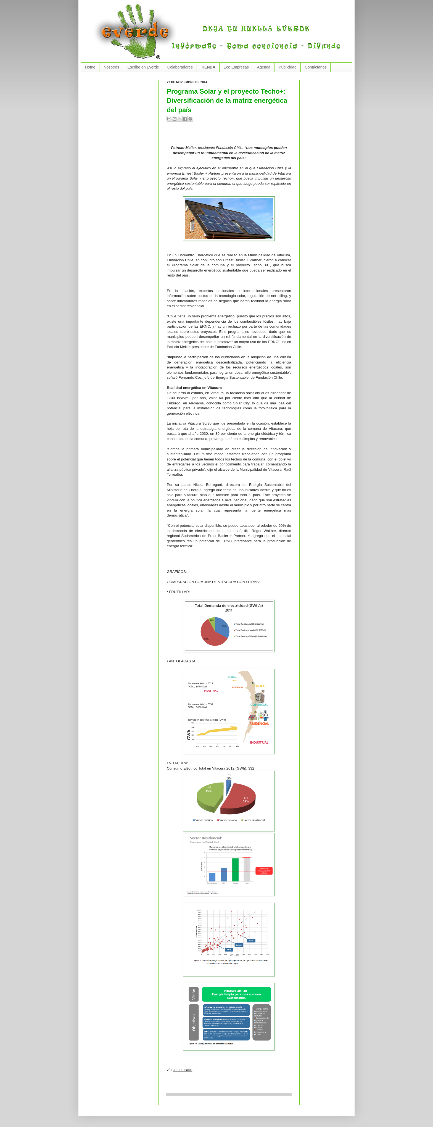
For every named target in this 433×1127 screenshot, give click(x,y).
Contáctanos (316, 67)
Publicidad (288, 67)
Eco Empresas (236, 67)
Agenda (263, 67)
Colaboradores (180, 67)
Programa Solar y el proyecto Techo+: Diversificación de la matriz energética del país (227, 101)
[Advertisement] (231, 135)
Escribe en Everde (143, 67)
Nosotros (111, 67)
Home (90, 67)
